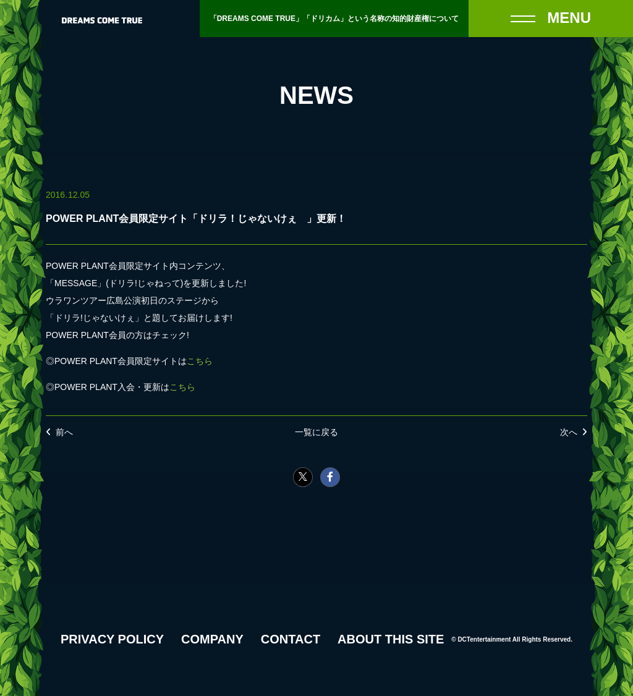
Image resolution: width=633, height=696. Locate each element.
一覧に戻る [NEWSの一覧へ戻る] (316, 432)
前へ (64, 432)
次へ (568, 432)
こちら (200, 361)
